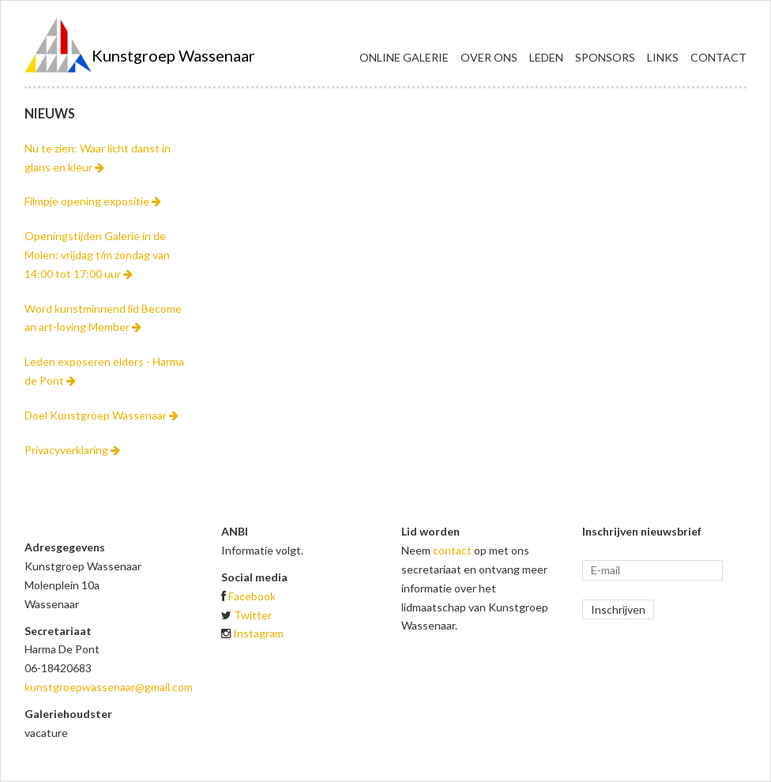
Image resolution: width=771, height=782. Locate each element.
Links (663, 57)
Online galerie (404, 57)
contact (452, 550)
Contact (718, 57)
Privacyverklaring (72, 450)
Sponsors (605, 57)
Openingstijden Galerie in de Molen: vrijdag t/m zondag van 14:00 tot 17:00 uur (97, 254)
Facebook (252, 596)
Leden (546, 57)
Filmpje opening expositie (92, 201)
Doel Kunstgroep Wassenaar (101, 415)
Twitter (253, 615)
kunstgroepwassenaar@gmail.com (108, 687)
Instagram (258, 633)
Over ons (489, 57)
